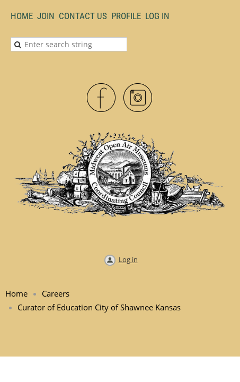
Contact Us (83, 16)
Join (46, 16)
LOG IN (157, 16)
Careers (55, 293)
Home (22, 16)
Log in (128, 259)
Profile (126, 16)
